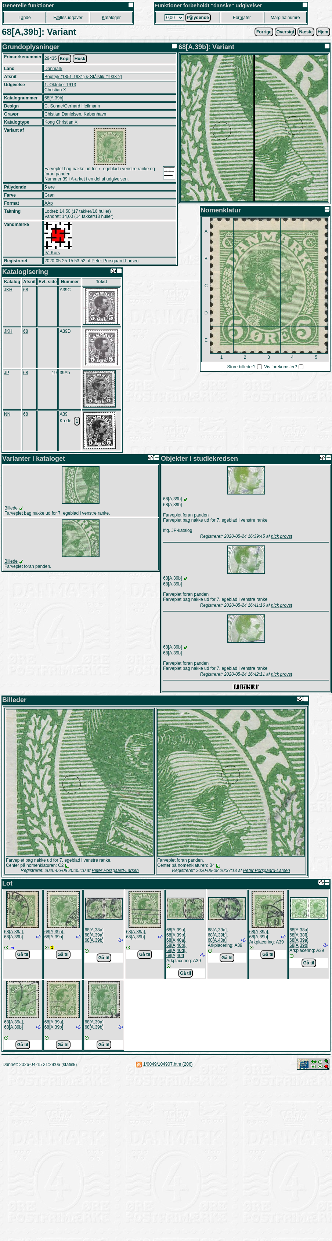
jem (323, 31)
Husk (80, 58)
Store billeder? (241, 366)
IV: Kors (52, 252)
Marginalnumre (285, 17)
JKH (8, 289)
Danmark (53, 68)
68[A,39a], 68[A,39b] (14, 934)
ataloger (111, 17)
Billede (11, 508)
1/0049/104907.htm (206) (168, 1064)
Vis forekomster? (280, 366)
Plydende (198, 17)
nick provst (281, 536)
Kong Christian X (60, 122)
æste (306, 31)
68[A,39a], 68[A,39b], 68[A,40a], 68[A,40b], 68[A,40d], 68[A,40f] (176, 942)
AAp (48, 203)
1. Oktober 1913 (60, 84)
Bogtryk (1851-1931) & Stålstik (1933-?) (83, 76)
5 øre (49, 187)
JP (6, 372)
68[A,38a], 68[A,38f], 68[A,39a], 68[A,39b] (299, 937)
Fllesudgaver (67, 17)
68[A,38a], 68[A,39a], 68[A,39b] (94, 935)
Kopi (65, 58)
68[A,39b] (172, 498)
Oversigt (286, 31)
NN (7, 414)
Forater (242, 17)
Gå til (22, 954)
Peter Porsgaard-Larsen (114, 260)
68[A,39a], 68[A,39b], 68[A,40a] (218, 935)
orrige (263, 31)
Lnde (24, 17)
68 (25, 289)
